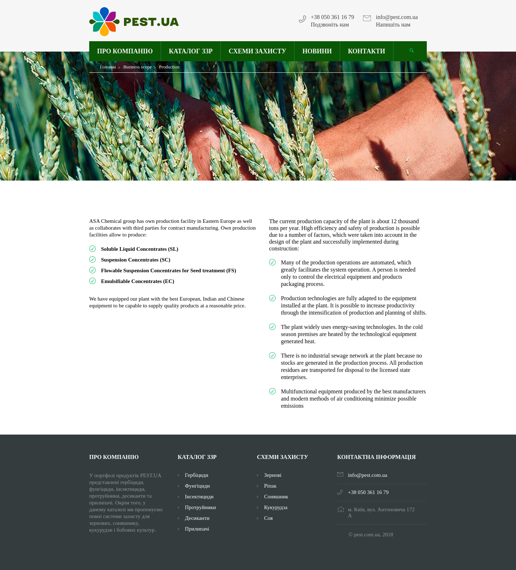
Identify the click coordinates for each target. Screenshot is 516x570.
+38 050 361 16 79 (332, 17)
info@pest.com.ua (397, 17)
